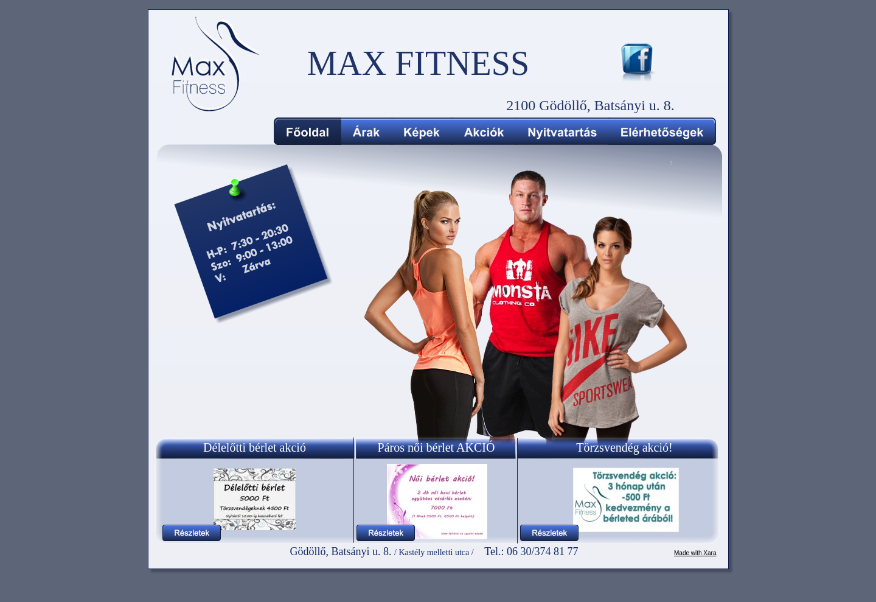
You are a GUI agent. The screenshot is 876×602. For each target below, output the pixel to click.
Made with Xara (695, 553)
